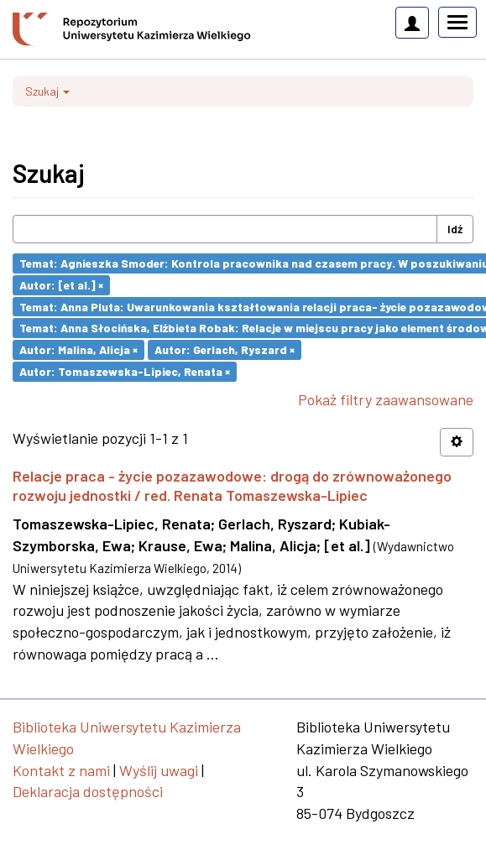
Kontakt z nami (61, 770)
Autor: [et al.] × (61, 285)
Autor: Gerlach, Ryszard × (224, 349)
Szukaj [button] (47, 91)
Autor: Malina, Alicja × (78, 349)
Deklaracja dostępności (88, 791)
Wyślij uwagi (158, 770)
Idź (454, 229)
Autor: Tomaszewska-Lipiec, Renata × (124, 371)
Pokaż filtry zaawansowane (385, 399)
